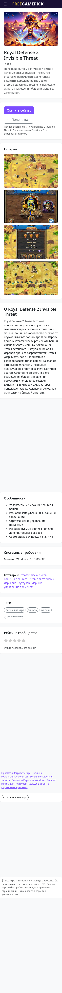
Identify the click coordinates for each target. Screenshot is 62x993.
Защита (32, 702)
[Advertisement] (31, 548)
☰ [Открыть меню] (5, 4)
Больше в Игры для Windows (28, 884)
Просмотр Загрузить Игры (16, 877)
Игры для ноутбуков (17, 675)
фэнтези (45, 702)
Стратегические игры (33, 667)
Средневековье (14, 709)
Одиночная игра (14, 702)
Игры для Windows (41, 671)
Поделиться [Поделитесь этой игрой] (18, 119)
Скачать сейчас (19, 110)
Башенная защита (15, 671)
